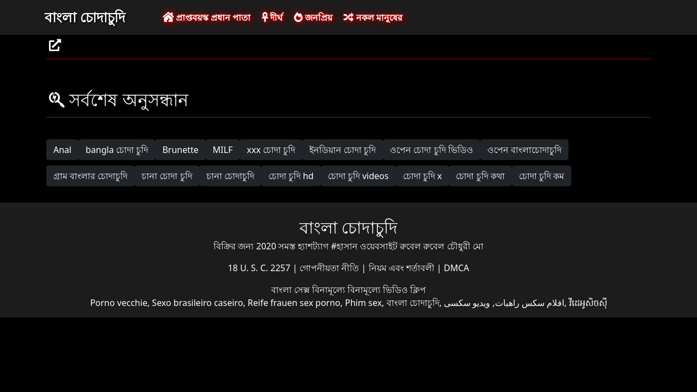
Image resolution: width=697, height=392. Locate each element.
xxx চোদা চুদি (271, 150)
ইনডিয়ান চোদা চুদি (342, 150)
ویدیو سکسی (467, 303)
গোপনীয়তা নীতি (330, 268)
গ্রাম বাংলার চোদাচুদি (90, 176)
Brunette (180, 150)
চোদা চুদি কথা (480, 176)
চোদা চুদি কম (541, 176)
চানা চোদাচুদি (230, 176)
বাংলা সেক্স (291, 290)
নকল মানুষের (373, 17)
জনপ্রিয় (313, 17)
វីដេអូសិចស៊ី (588, 303)
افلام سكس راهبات (529, 303)
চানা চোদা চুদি (167, 176)
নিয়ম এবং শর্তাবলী (403, 268)
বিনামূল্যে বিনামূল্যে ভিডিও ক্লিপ (369, 290)
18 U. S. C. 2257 (260, 268)
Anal (62, 150)
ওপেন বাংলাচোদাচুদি (524, 150)
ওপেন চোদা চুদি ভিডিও (431, 150)
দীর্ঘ (272, 17)
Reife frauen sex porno (294, 303)
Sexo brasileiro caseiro (197, 303)
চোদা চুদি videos (358, 176)
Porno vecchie (118, 303)
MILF (223, 150)
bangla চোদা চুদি (116, 150)
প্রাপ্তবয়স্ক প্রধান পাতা (206, 17)
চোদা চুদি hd (291, 176)
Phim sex (363, 303)
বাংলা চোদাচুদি (85, 17)
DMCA (456, 268)
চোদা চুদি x (422, 176)
